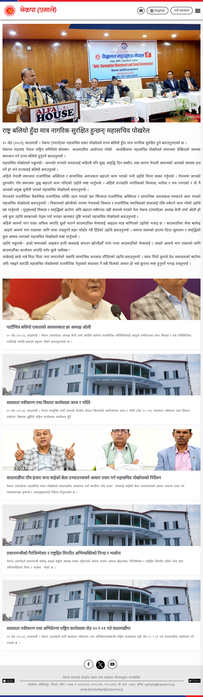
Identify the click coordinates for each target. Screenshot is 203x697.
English (157, 10)
